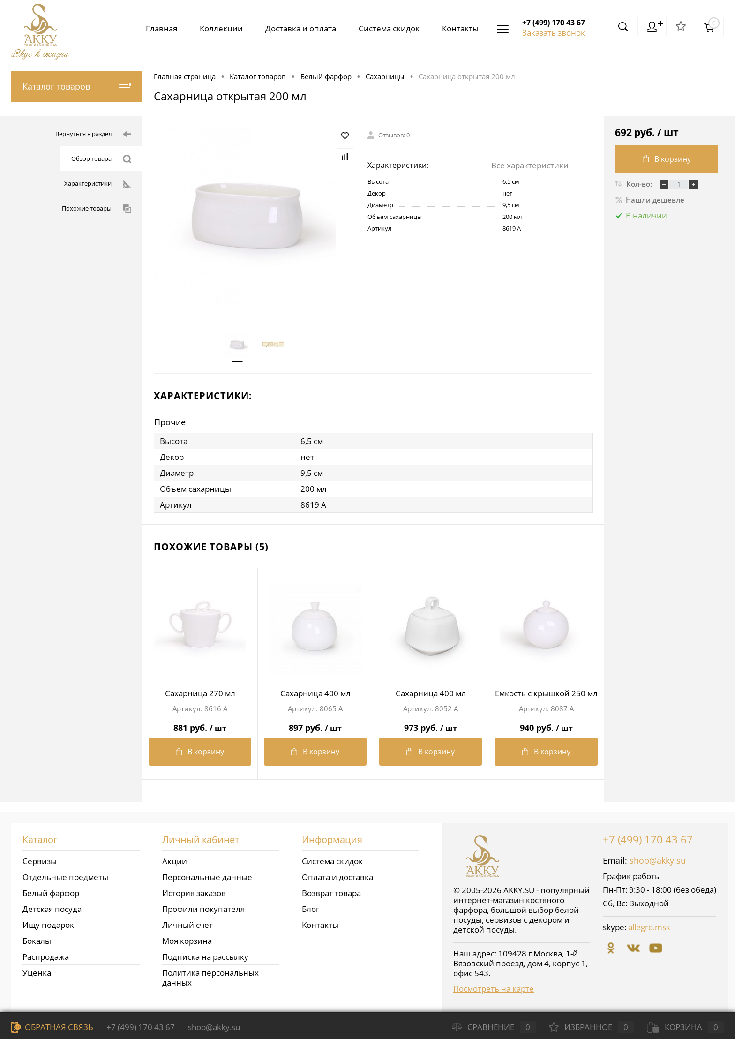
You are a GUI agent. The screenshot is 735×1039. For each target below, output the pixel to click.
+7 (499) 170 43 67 (648, 839)
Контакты (458, 28)
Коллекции (213, 28)
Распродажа (45, 956)
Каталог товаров (76, 86)
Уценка (36, 972)
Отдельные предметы (65, 877)
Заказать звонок (553, 32)
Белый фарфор (50, 893)
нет (507, 193)
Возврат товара (331, 893)
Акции (174, 861)
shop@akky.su (658, 860)
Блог (310, 908)
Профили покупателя (203, 908)
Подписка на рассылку (205, 956)
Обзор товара (101, 159)
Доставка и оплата (295, 28)
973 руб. (430, 724)
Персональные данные (207, 877)
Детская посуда (52, 908)
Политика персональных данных (210, 977)
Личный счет (187, 924)
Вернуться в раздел (93, 134)
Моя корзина (187, 940)
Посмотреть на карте (493, 989)
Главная (152, 28)
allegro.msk (649, 927)
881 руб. (200, 724)
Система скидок (385, 28)
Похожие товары (96, 208)
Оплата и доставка (337, 877)
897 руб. (315, 724)
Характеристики (97, 183)
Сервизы (39, 861)
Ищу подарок (48, 924)
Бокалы (36, 940)
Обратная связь (52, 1027)
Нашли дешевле (649, 199)
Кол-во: (640, 183)
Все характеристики (530, 165)
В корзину (200, 751)
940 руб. (546, 724)
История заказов (194, 893)
